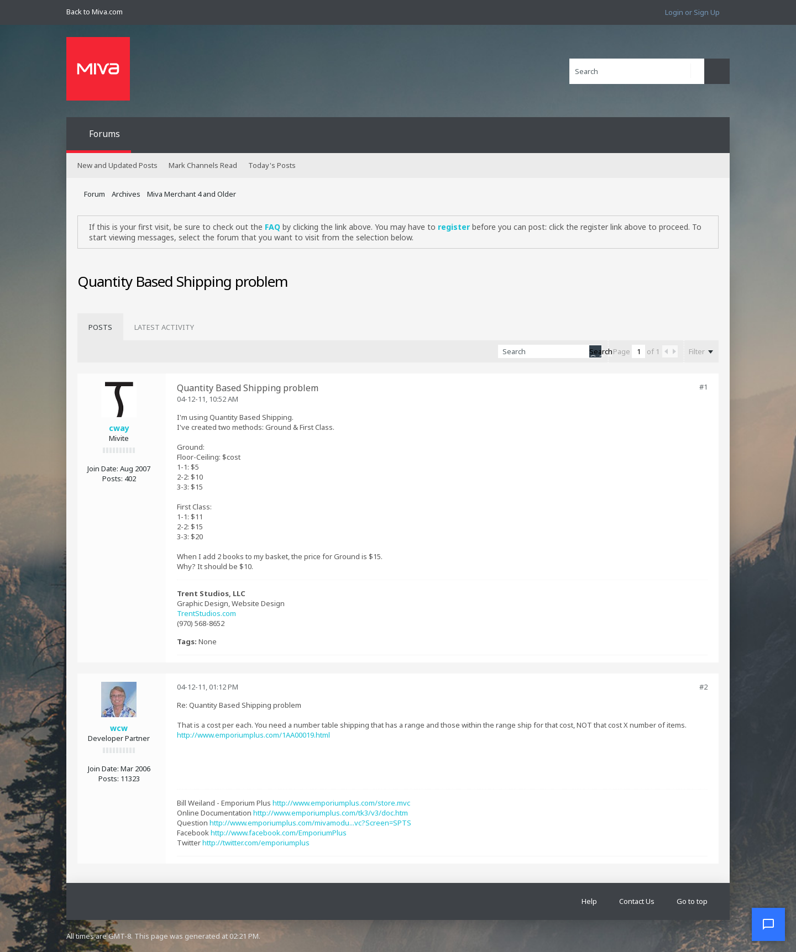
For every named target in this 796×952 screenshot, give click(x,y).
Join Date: (102, 469)
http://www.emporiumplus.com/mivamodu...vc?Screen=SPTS (310, 823)
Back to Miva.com (94, 12)
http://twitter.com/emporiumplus (256, 843)
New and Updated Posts (117, 165)
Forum (94, 194)
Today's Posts (272, 165)
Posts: (112, 478)
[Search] (636, 71)
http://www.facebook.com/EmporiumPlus (279, 833)
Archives (126, 194)
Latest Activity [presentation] (164, 327)
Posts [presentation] (100, 327)
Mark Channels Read (203, 165)
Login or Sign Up (692, 12)
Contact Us (636, 901)
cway (119, 428)
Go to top (692, 901)
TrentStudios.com (206, 613)
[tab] (100, 327)
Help (589, 901)
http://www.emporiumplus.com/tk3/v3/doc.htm (330, 813)
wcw (119, 728)
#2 (703, 687)
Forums (104, 134)
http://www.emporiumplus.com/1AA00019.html (253, 735)
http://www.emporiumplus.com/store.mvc (341, 803)
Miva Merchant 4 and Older (191, 194)
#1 (703, 387)
